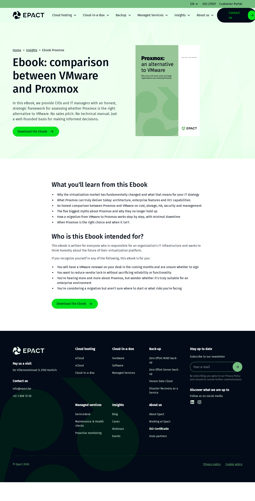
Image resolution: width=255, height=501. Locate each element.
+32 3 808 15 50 (22, 396)
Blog (115, 414)
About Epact (156, 414)
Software (117, 365)
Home (17, 50)
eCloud (79, 358)
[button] (196, 4)
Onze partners (158, 436)
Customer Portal (230, 4)
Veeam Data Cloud (161, 381)
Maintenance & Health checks (89, 423)
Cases (116, 421)
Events (116, 436)
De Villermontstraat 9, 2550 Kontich (35, 370)
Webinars (118, 429)
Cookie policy (234, 464)
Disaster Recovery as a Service (163, 390)
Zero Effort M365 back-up (163, 360)
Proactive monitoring (88, 433)
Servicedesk (82, 414)
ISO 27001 (209, 4)
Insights (31, 50)
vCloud (79, 365)
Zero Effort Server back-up (164, 372)
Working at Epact (159, 421)
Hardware (118, 358)
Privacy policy (212, 464)
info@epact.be (22, 388)
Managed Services (123, 373)
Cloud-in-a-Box (85, 373)
